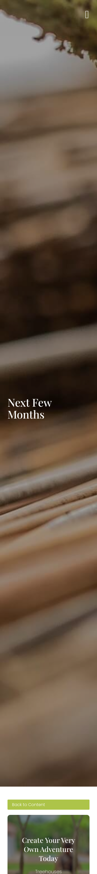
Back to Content (28, 805)
